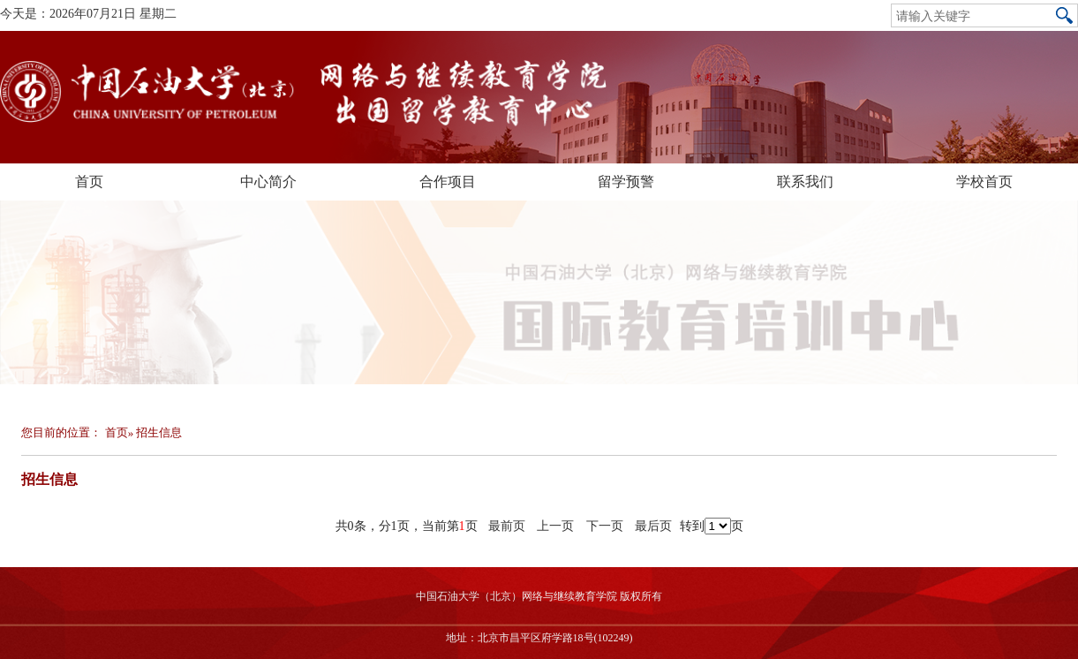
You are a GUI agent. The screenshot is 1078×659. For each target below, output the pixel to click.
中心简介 (268, 181)
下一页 (604, 526)
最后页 (653, 526)
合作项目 (447, 181)
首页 (89, 181)
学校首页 (984, 181)
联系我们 (805, 181)
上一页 (555, 526)
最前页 (506, 526)
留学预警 (626, 181)
